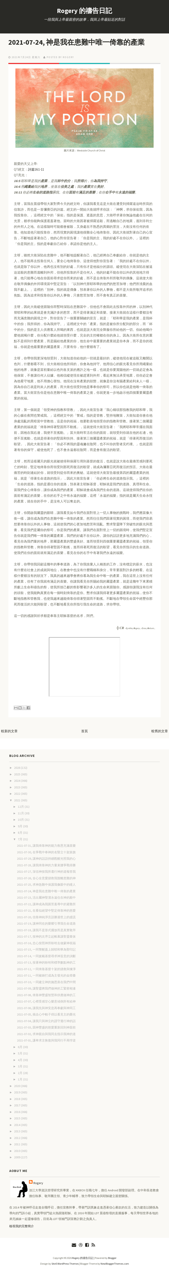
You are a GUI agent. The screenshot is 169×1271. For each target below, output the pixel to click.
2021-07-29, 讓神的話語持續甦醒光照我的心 (46, 859)
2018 (17, 1099)
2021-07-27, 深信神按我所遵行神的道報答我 (46, 872)
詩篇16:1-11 (36, 169)
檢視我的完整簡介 (21, 1226)
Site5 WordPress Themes (65, 1263)
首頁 (84, 731)
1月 (20, 1079)
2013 (17, 1131)
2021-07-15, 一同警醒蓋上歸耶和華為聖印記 (46, 949)
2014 (17, 1125)
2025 (17, 774)
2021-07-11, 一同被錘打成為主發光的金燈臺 (46, 975)
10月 (21, 820)
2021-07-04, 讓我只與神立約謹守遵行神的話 (46, 1021)
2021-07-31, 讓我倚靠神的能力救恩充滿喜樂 (46, 846)
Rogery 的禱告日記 (84, 10)
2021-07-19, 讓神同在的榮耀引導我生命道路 (46, 923)
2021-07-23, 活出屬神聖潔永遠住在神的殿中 (46, 897)
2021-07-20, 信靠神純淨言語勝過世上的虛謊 (46, 917)
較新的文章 (9, 731)
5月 (20, 1053)
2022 (17, 794)
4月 (20, 1060)
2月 (20, 1073)
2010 (17, 1151)
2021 (17, 800)
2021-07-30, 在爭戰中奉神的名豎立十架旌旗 (46, 852)
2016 (17, 1112)
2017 (17, 1105)
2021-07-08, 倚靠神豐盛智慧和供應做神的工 (46, 995)
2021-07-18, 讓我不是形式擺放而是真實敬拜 (46, 930)
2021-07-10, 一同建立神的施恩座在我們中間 (46, 982)
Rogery (38, 1183)
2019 (17, 1092)
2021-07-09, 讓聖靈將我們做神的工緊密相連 (46, 988)
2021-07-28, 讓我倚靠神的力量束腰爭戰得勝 (46, 865)
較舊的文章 (159, 731)
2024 (17, 781)
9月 (20, 826)
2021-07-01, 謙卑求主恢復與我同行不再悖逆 (46, 1040)
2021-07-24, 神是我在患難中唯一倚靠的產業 (76, 42)
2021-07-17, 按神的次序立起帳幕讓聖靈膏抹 (46, 936)
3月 (20, 1066)
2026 (17, 768)
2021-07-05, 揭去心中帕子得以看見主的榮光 (46, 1014)
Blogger (112, 1258)
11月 (21, 813)
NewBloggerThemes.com (115, 1263)
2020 (17, 1086)
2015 (17, 1118)
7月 (20, 839)
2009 (17, 1157)
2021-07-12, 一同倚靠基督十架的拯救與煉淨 (46, 969)
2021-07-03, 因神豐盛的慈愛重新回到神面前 (46, 1027)
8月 (20, 833)
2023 (17, 787)
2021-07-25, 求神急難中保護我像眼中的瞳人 (46, 885)
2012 (17, 1138)
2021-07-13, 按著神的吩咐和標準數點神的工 (46, 962)
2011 (17, 1144)
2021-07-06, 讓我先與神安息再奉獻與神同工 (46, 1008)
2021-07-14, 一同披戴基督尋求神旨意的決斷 (46, 956)
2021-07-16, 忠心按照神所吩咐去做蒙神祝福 (46, 943)
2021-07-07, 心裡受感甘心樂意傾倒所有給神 (46, 1001)
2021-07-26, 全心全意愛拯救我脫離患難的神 (46, 878)
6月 (20, 1047)
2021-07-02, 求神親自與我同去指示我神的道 (46, 1034)
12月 (21, 807)
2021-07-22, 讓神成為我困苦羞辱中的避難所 (46, 904)
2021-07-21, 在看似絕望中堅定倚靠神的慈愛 (46, 910)
